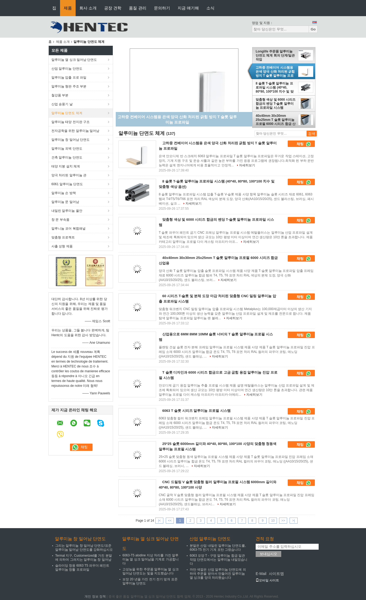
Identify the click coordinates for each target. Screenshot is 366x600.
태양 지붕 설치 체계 (65, 166)
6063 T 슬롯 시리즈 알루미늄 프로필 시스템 (196, 411)
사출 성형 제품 (62, 246)
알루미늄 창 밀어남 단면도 (70, 140)
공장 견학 (112, 8)
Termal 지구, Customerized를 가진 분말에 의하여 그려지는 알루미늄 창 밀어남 (83, 558)
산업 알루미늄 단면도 (66, 69)
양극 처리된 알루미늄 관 (68, 175)
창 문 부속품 (60, 220)
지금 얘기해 (188, 8)
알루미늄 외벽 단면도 (66, 148)
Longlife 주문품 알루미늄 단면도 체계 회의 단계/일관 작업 (275, 55)
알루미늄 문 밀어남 (65, 202)
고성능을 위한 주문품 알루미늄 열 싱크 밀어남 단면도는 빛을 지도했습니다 (150, 571)
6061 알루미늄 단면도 (67, 184)
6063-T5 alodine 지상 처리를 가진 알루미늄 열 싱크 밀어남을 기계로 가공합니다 (150, 559)
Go (313, 29)
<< (170, 520)
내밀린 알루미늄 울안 (66, 211)
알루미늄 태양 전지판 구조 (70, 122)
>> (283, 520)
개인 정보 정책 (95, 596)
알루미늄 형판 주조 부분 (68, 86)
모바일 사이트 (267, 580)
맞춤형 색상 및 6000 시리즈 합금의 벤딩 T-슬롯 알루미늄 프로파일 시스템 (275, 104)
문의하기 (162, 8)
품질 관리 (137, 8)
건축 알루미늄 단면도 (66, 157)
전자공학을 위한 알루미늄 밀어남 (75, 131)
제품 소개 (63, 42)
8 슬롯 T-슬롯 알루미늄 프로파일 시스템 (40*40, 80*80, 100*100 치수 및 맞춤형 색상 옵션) (275, 87)
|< (159, 520)
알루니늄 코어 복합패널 (68, 228)
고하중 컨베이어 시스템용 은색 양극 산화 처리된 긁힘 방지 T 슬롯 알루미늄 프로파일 (275, 72)
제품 (68, 8)
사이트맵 (276, 573)
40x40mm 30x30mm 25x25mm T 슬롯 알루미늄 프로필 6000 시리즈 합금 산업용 (275, 120)
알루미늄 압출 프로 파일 (68, 77)
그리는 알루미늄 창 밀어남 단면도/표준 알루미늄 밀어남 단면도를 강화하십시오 (84, 548)
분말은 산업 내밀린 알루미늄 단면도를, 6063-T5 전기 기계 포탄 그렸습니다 (218, 548)
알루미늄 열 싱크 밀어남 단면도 (74, 60)
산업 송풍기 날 (62, 104)
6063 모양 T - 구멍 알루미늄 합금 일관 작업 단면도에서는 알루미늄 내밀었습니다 (218, 560)
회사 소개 (88, 8)
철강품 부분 (59, 95)
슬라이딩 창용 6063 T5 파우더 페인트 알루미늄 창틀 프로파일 (82, 567)
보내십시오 (268, 554)
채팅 (304, 144)
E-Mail (261, 573)
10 (272, 520)
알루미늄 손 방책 (63, 193)
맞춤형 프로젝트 (63, 237)
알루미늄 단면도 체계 (66, 113)
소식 (210, 8)
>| (293, 520)
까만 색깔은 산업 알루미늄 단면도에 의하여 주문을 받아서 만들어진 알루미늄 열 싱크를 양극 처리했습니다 (218, 574)
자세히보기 (247, 165)
